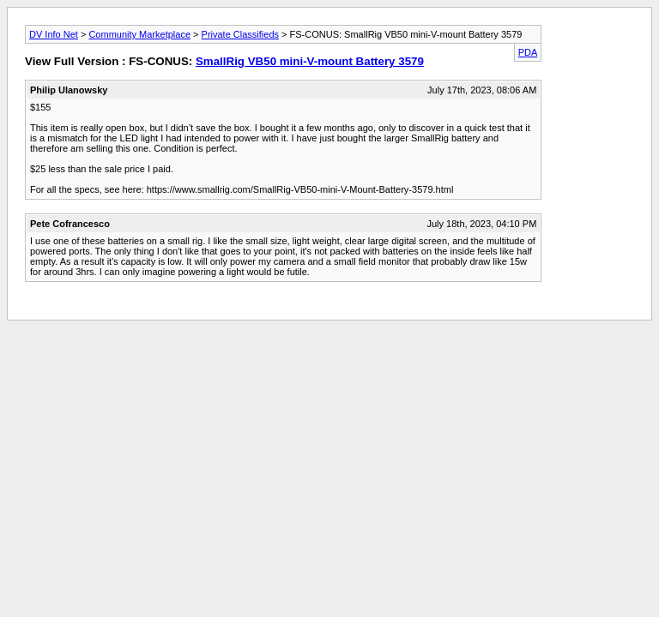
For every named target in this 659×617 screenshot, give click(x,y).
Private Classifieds (240, 34)
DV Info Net (53, 34)
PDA (528, 52)
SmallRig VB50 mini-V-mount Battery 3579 (310, 61)
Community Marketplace (139, 34)
